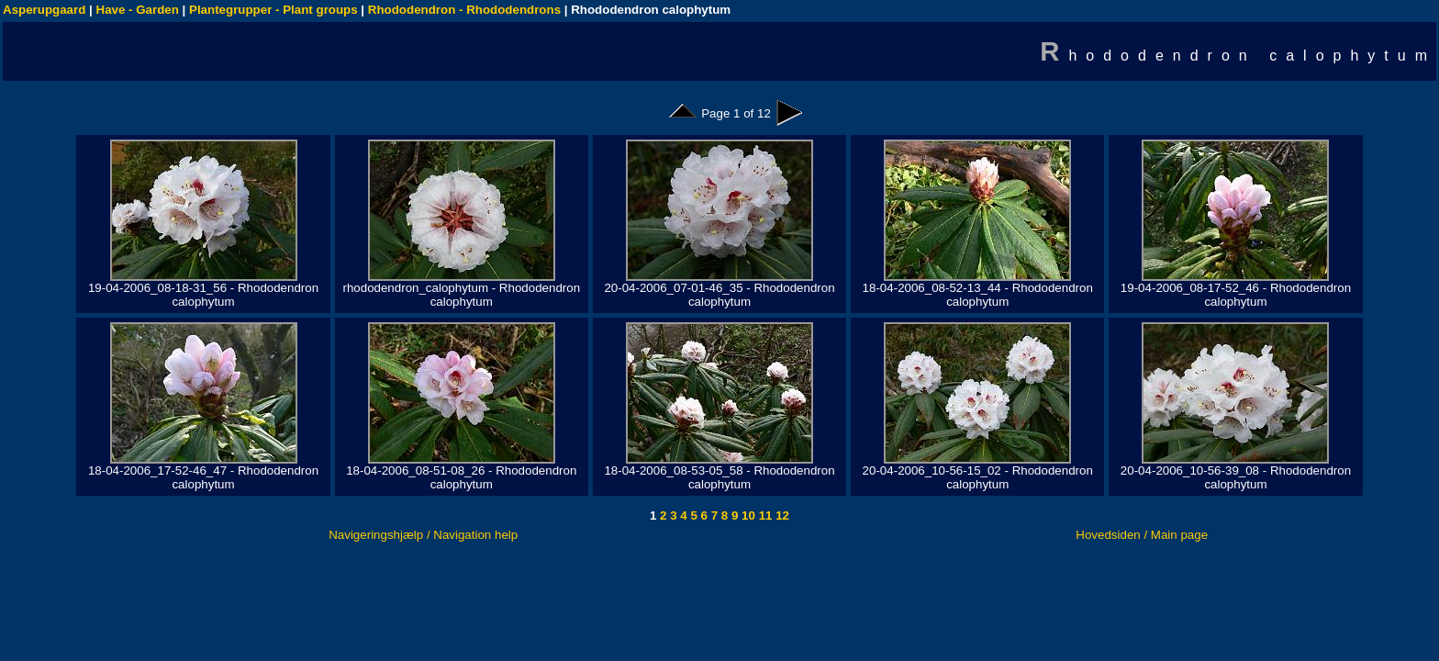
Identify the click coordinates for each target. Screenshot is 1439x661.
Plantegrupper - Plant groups (273, 10)
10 (746, 515)
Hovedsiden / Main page (1142, 535)
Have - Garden (137, 10)
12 (780, 515)
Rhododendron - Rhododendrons (464, 10)
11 (764, 515)
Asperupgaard (44, 10)
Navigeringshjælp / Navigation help (423, 535)
